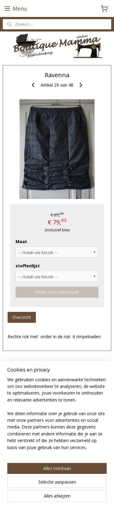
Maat (21, 241)
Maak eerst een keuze (57, 292)
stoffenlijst (28, 266)
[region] (57, 416)
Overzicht (21, 317)
